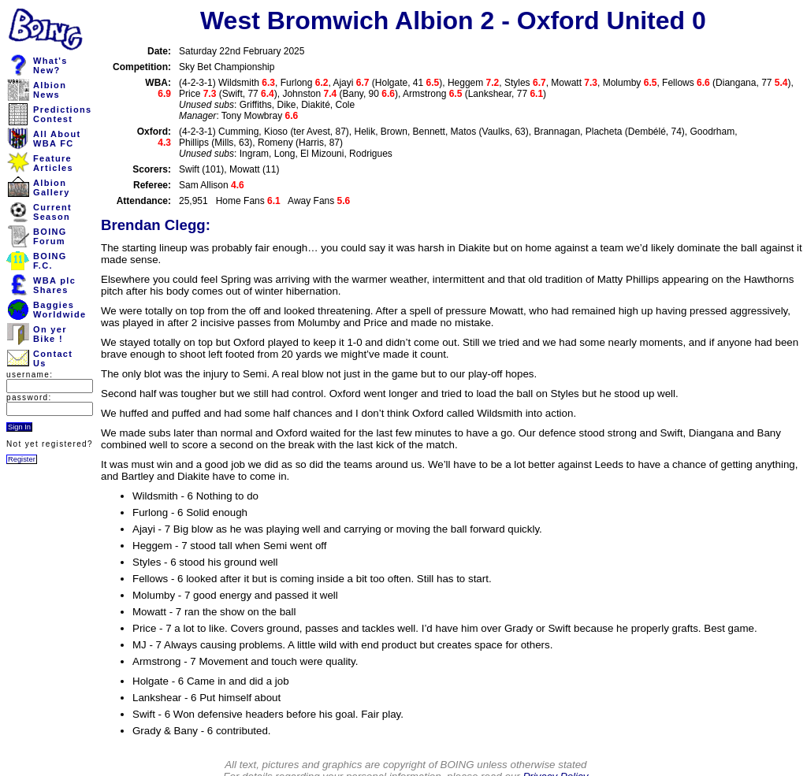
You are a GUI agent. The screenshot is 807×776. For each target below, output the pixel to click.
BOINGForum (50, 236)
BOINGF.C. (50, 260)
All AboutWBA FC (56, 138)
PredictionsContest (62, 114)
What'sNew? (50, 65)
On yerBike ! (50, 334)
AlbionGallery (51, 187)
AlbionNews (49, 89)
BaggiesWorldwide (59, 309)
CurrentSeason (52, 211)
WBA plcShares (54, 285)
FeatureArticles (53, 163)
